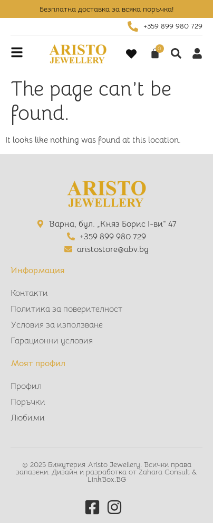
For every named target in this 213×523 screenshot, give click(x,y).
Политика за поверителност (66, 309)
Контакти (29, 293)
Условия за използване (57, 325)
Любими (28, 418)
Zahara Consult (165, 472)
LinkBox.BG (107, 479)
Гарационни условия (52, 340)
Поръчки (28, 402)
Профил (26, 386)
